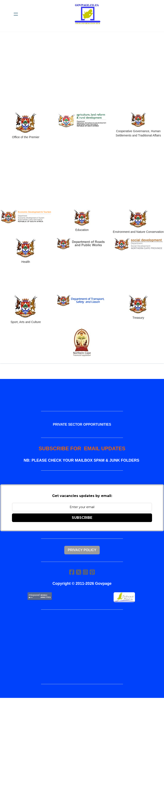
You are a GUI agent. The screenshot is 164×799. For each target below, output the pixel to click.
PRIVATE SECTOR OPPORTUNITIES (82, 424)
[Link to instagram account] (85, 573)
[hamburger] (15, 14)
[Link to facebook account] (71, 573)
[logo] (87, 14)
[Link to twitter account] (78, 573)
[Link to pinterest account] (92, 573)
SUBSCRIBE (82, 518)
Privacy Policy (82, 550)
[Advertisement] (82, 74)
